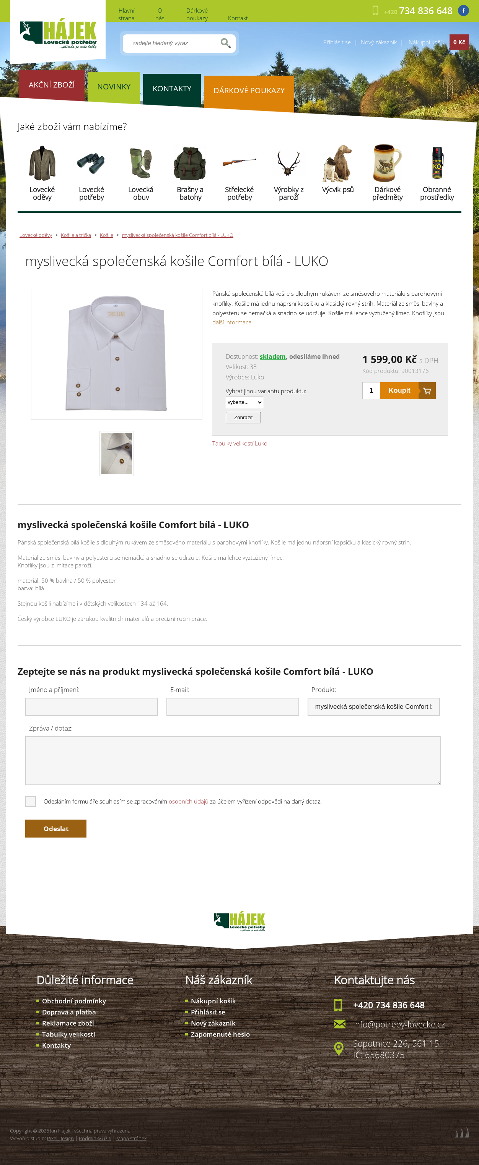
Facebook (463, 10)
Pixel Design (60, 1138)
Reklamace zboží (68, 1023)
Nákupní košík (213, 1000)
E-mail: (179, 689)
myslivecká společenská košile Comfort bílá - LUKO (177, 235)
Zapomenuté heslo (220, 1034)
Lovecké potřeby (91, 193)
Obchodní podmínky (74, 1000)
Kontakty (56, 1045)
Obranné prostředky (437, 193)
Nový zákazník (379, 42)
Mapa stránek (131, 1138)
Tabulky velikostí (68, 1034)
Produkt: (323, 689)
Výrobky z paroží (288, 193)
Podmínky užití (95, 1138)
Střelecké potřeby (239, 193)
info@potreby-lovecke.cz (399, 1024)
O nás (160, 14)
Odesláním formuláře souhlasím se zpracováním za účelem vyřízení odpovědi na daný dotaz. (174, 801)
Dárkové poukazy (197, 14)
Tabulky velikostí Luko (239, 443)
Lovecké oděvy (42, 193)
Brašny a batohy (190, 193)
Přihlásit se (337, 42)
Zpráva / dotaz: (51, 728)
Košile (106, 235)
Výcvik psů (338, 189)
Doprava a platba (69, 1012)
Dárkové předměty (387, 193)
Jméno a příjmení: (54, 689)
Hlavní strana (126, 14)
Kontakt (238, 18)
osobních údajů (189, 801)
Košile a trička (76, 235)
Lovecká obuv (140, 193)
